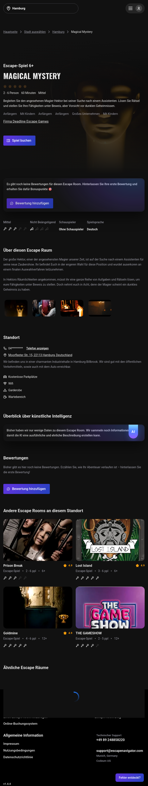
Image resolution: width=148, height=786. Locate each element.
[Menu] (135, 8)
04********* (15, 348)
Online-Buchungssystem (20, 724)
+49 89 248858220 (110, 740)
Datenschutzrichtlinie (18, 757)
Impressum (11, 744)
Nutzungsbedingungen (19, 750)
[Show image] (16, 308)
